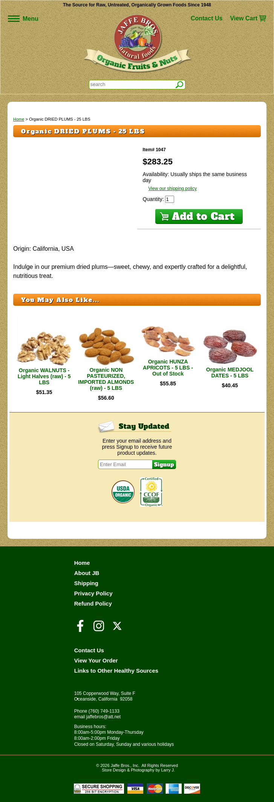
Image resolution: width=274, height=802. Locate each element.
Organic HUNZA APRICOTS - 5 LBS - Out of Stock (168, 368)
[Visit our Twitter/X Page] (117, 629)
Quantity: (154, 199)
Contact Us (206, 18)
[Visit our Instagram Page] (99, 629)
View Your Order (96, 660)
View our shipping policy (172, 188)
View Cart (243, 18)
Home (18, 119)
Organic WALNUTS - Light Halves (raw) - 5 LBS (44, 376)
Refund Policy (93, 603)
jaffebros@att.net (103, 716)
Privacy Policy (93, 593)
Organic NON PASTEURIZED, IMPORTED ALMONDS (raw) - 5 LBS (106, 379)
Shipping (86, 583)
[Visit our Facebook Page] (80, 629)
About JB (86, 573)
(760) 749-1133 (104, 711)
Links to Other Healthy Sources (116, 670)
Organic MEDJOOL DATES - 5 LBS (230, 372)
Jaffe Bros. (120, 765)
